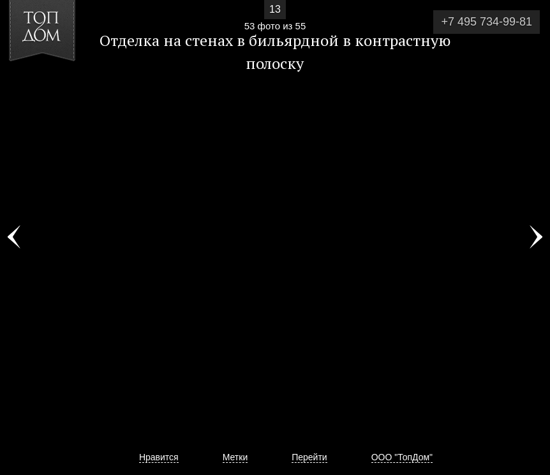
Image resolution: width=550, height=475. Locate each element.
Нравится (159, 457)
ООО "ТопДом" (402, 457)
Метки (235, 457)
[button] (56, 83)
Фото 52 (14, 237)
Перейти (309, 457)
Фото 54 (536, 237)
